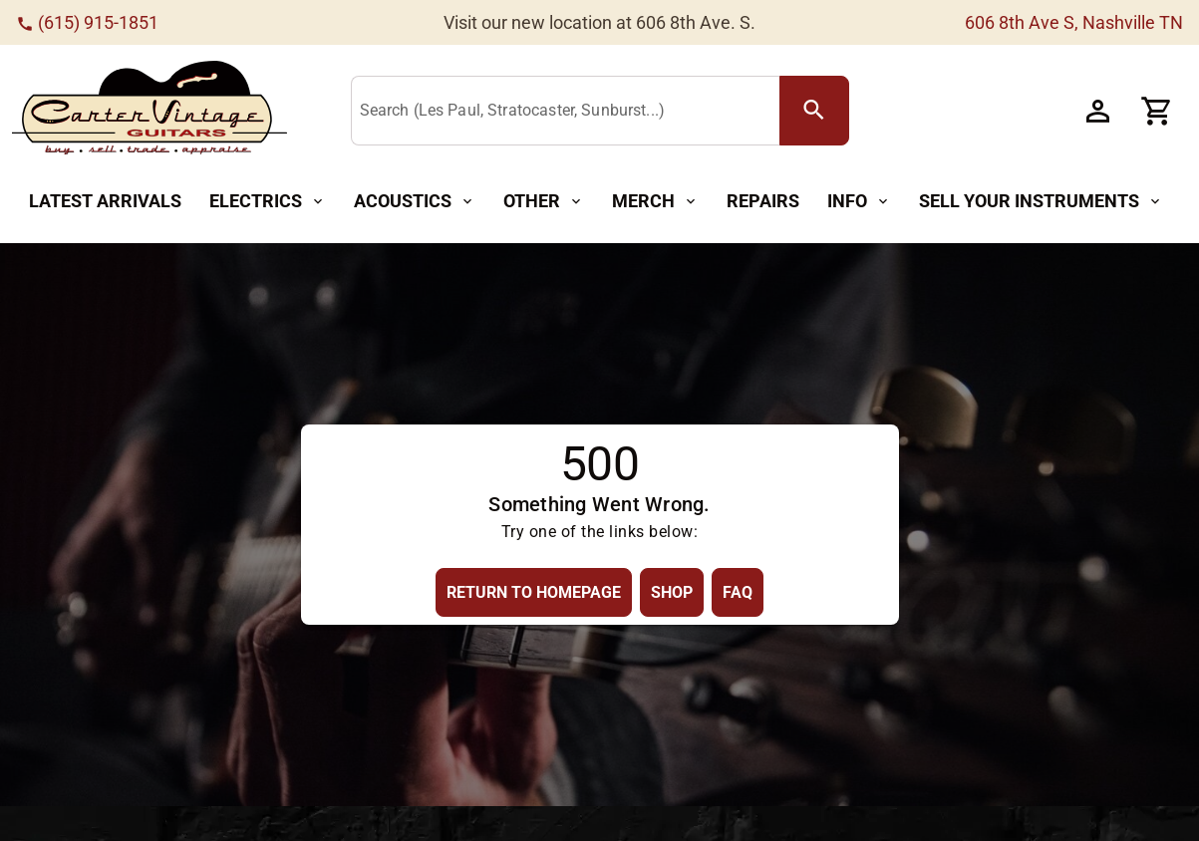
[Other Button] (543, 201)
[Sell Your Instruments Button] (1041, 201)
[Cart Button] (1157, 110)
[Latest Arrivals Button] (105, 201)
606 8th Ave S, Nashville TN (1074, 22)
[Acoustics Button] (414, 201)
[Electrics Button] (267, 201)
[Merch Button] (655, 201)
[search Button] (814, 110)
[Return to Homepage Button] (534, 592)
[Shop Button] (672, 592)
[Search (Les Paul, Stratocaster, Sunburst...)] (569, 111)
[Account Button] (1097, 110)
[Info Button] (859, 201)
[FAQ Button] (737, 592)
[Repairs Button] (763, 201)
